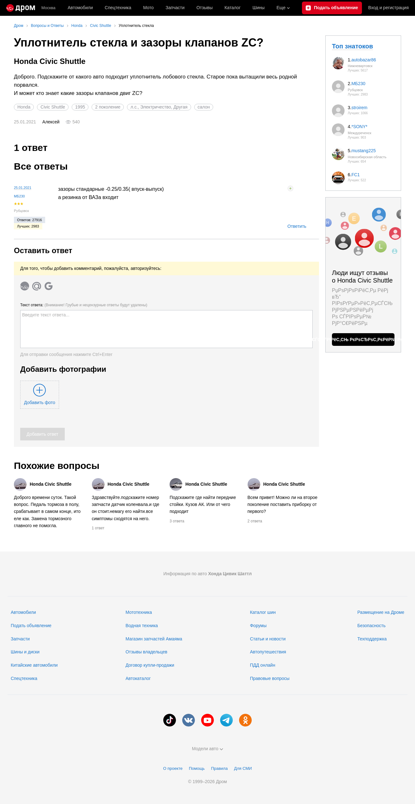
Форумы (258, 625)
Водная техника (141, 625)
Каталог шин (263, 612)
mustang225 (364, 150)
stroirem (360, 107)
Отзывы (204, 7)
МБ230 (19, 196)
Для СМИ (243, 768)
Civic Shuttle (52, 106)
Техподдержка (372, 638)
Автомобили (80, 7)
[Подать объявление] (332, 8)
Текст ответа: (83, 305)
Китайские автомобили (34, 665)
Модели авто (207, 748)
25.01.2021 (22, 188)
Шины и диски (25, 651)
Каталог (233, 7)
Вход (388, 7)
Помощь (197, 768)
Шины (258, 7)
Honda (23, 106)
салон (204, 106)
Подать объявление (31, 625)
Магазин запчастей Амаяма (153, 638)
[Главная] (20, 8)
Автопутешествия (268, 651)
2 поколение (107, 106)
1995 (80, 106)
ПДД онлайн (262, 665)
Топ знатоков (352, 46)
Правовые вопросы (269, 678)
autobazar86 (364, 59)
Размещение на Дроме (380, 612)
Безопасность (371, 625)
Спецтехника (24, 678)
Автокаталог (138, 678)
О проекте (173, 768)
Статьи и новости (268, 638)
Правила (219, 768)
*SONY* (360, 126)
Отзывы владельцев (146, 651)
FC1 (356, 174)
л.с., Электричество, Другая (158, 106)
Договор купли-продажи (149, 665)
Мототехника (138, 612)
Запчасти (174, 7)
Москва (48, 7)
